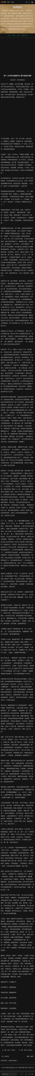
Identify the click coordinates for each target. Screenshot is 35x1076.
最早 (32, 1056)
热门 (8, 2)
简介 (18, 35)
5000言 (3, 2)
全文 (9, 35)
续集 (13, 35)
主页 (18, 80)
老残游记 (22, 80)
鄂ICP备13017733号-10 (26, 1067)
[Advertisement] (17, 55)
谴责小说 (24, 35)
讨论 (12, 2)
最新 (28, 1056)
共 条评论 (5, 1056)
